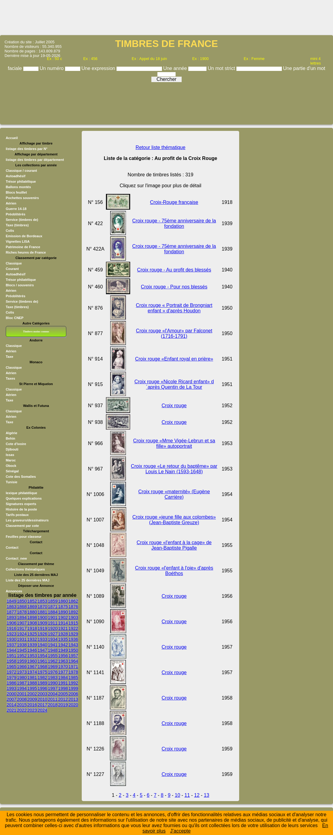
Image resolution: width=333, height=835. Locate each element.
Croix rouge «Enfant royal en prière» (174, 358)
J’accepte (180, 830)
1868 (22, 606)
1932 (32, 639)
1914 (63, 622)
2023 (32, 710)
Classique (14, 263)
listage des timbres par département (35, 159)
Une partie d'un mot (304, 68)
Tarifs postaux (17, 515)
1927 (53, 633)
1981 (32, 677)
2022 (22, 710)
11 (187, 795)
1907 (22, 622)
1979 (11, 677)
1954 (42, 655)
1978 (73, 672)
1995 (32, 688)
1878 (22, 612)
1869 (32, 606)
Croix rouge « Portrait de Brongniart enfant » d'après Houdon (174, 308)
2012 (63, 699)
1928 (63, 633)
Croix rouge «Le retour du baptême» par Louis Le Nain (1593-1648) (174, 469)
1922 (73, 628)
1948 (53, 650)
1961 (42, 661)
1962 (53, 661)
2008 (22, 699)
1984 (63, 677)
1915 (73, 622)
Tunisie (11, 482)
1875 (63, 606)
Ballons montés (18, 187)
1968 (42, 666)
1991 (63, 682)
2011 (53, 699)
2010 (42, 699)
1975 (42, 672)
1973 (22, 672)
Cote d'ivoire (16, 444)
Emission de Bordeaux (24, 236)
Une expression (99, 68)
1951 (11, 655)
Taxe (9, 356)
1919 (42, 628)
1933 (42, 639)
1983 (53, 677)
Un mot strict (222, 68)
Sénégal (12, 471)
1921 (63, 628)
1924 (22, 633)
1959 (22, 661)
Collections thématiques (25, 569)
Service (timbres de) (22, 219)
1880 (32, 612)
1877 (11, 612)
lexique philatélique (21, 493)
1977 (63, 672)
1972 (11, 672)
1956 (63, 655)
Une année (175, 68)
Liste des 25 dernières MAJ (27, 580)
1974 (32, 672)
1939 (32, 644)
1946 (32, 650)
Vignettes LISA (18, 241)
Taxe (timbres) (17, 225)
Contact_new (16, 558)
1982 (42, 677)
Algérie (11, 433)
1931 (22, 639)
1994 (22, 688)
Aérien (11, 203)
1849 (11, 601)
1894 (22, 617)
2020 (73, 704)
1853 (42, 601)
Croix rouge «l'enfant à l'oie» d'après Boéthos (174, 570)
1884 (53, 612)
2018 (53, 704)
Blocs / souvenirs (20, 285)
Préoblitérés (15, 214)
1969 (53, 666)
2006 (73, 693)
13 (206, 795)
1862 (73, 601)
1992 (73, 682)
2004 (53, 693)
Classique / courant (21, 170)
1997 (53, 688)
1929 (73, 633)
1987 (22, 682)
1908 (32, 622)
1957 (73, 655)
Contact (12, 547)
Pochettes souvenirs (22, 198)
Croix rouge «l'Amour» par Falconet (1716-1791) (174, 333)
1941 (53, 644)
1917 (22, 628)
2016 (32, 704)
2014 (11, 704)
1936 (73, 639)
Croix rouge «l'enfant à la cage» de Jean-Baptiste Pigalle (174, 545)
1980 (22, 677)
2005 (63, 693)
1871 (53, 606)
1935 (63, 639)
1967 (32, 666)
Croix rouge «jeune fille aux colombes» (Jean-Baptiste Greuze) (174, 519)
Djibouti (12, 449)
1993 (11, 688)
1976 (53, 672)
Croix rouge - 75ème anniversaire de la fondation (174, 223)
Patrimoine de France (23, 247)
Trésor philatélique (21, 181)
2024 (42, 710)
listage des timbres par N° (27, 149)
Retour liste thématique (161, 147)
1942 (63, 644)
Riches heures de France (26, 252)
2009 (32, 699)
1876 (73, 606)
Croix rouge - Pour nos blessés (174, 286)
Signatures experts (21, 504)
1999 (73, 688)
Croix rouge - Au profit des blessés (174, 269)
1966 (22, 666)
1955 (53, 655)
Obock (11, 465)
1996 (42, 688)
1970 (63, 666)
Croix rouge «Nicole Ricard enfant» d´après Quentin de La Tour (174, 384)
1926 (42, 633)
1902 (63, 617)
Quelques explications (24, 498)
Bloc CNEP (14, 318)
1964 (73, 661)
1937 (11, 644)
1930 (11, 639)
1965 (11, 666)
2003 (42, 693)
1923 (11, 633)
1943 (73, 644)
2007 (11, 699)
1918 (32, 628)
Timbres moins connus (36, 331)
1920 (53, 628)
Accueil (12, 138)
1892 (73, 612)
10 (177, 795)
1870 (42, 606)
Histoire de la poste (21, 509)
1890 (63, 612)
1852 (32, 601)
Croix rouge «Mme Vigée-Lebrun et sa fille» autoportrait (174, 443)
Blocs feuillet (16, 192)
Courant (12, 269)
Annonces (14, 591)
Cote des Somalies (21, 476)
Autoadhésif (15, 176)
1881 (42, 612)
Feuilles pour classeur (23, 536)
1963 (63, 661)
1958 (11, 661)
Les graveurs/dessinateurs (27, 520)
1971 (73, 666)
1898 (32, 617)
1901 (53, 617)
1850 (22, 601)
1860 (63, 601)
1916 (11, 628)
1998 (63, 688)
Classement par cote (22, 525)
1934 (53, 639)
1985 (73, 677)
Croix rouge (174, 405)
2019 (63, 704)
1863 (11, 606)
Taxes (10, 378)
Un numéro (52, 68)
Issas (10, 455)
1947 (42, 650)
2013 (73, 699)
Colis (10, 230)
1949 (63, 650)
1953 (32, 655)
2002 (32, 693)
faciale (15, 68)
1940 (42, 644)
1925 (32, 633)
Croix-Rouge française (174, 202)
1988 (32, 682)
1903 (73, 617)
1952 (22, 655)
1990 (53, 682)
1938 (22, 644)
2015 (22, 704)
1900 (42, 617)
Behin (10, 438)
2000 (11, 693)
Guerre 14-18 (16, 209)
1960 (32, 661)
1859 (53, 601)
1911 (53, 622)
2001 (22, 693)
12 (196, 795)
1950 (73, 650)
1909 (42, 622)
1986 (11, 682)
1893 (11, 617)
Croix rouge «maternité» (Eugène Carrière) (174, 494)
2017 (42, 704)
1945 (22, 650)
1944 (11, 650)
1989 (42, 682)
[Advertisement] (166, 17)
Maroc (11, 460)
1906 (11, 622)
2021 (11, 710)
